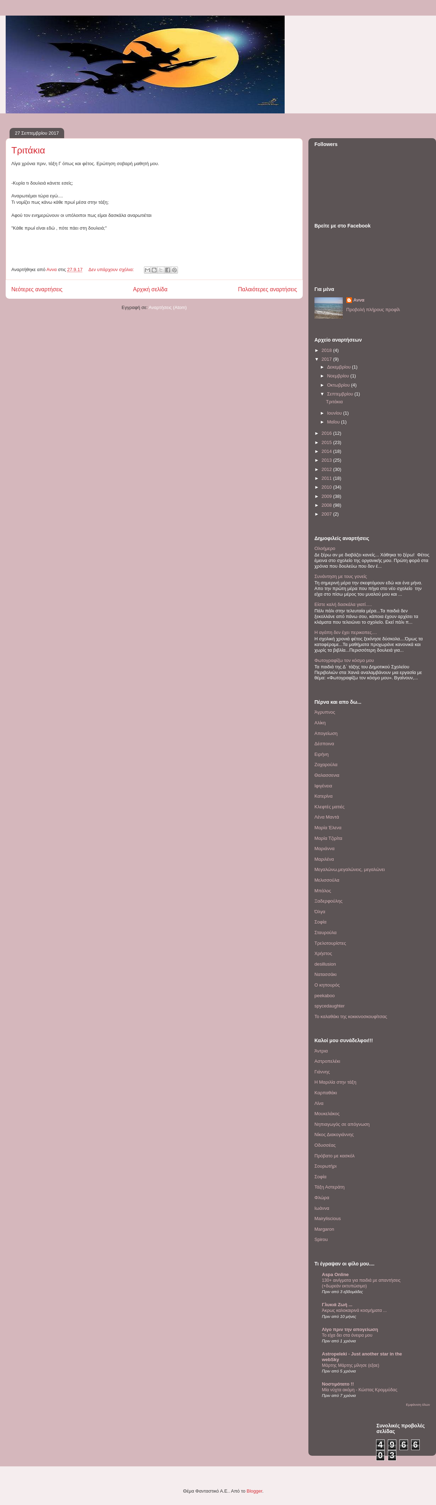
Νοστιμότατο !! (338, 1384)
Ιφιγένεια (323, 785)
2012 (327, 469)
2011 (327, 478)
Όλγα (319, 911)
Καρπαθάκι (325, 1092)
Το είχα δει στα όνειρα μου (347, 1335)
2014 (327, 451)
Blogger (254, 1491)
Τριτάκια (28, 150)
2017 (327, 359)
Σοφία (320, 922)
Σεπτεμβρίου (340, 394)
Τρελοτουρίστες (330, 943)
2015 (327, 442)
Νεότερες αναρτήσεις (36, 289)
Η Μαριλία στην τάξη (335, 1082)
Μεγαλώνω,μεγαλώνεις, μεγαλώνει (349, 869)
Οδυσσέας (325, 1145)
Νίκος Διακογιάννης (334, 1134)
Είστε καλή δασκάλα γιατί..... (343, 604)
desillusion (325, 964)
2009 (327, 496)
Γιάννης (322, 1071)
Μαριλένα (324, 859)
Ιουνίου (335, 413)
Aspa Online (335, 1274)
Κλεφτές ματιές (329, 806)
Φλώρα (321, 1197)
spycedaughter (329, 1006)
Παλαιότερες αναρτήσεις (267, 289)
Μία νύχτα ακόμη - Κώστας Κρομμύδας (359, 1389)
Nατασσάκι (325, 974)
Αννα (358, 300)
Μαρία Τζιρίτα (328, 838)
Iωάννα (321, 1208)
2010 (327, 487)
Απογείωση (325, 733)
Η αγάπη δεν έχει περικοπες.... (345, 632)
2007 (327, 514)
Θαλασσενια (326, 775)
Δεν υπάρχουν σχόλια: (112, 269)
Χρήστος (323, 953)
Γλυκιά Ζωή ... (337, 1304)
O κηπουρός (327, 985)
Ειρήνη (321, 754)
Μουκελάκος (327, 1113)
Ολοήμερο (324, 548)
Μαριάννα (324, 848)
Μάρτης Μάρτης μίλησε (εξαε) (350, 1365)
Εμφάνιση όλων (418, 1404)
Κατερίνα (323, 796)
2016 (327, 433)
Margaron (324, 1229)
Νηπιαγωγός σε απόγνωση (342, 1124)
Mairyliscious (327, 1218)
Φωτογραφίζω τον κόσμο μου (344, 660)
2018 (327, 350)
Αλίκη (320, 722)
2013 (327, 460)
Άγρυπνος (324, 712)
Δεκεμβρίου (339, 367)
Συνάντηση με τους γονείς (340, 576)
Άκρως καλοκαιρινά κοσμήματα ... (354, 1310)
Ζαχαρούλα (325, 764)
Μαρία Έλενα (327, 827)
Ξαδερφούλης (328, 901)
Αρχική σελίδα (150, 289)
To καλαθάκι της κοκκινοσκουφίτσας (350, 1016)
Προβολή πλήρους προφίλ (373, 309)
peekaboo (324, 995)
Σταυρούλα (325, 932)
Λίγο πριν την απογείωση (350, 1329)
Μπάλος (322, 890)
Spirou (321, 1239)
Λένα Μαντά (326, 817)
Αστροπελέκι (327, 1061)
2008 (327, 505)
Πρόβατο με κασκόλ (334, 1155)
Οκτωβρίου (339, 385)
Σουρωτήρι (325, 1166)
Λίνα (319, 1103)
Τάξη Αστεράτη (329, 1187)
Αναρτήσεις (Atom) (168, 307)
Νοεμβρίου (339, 375)
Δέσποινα (324, 743)
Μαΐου (334, 422)
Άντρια (321, 1051)
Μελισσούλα (326, 880)
